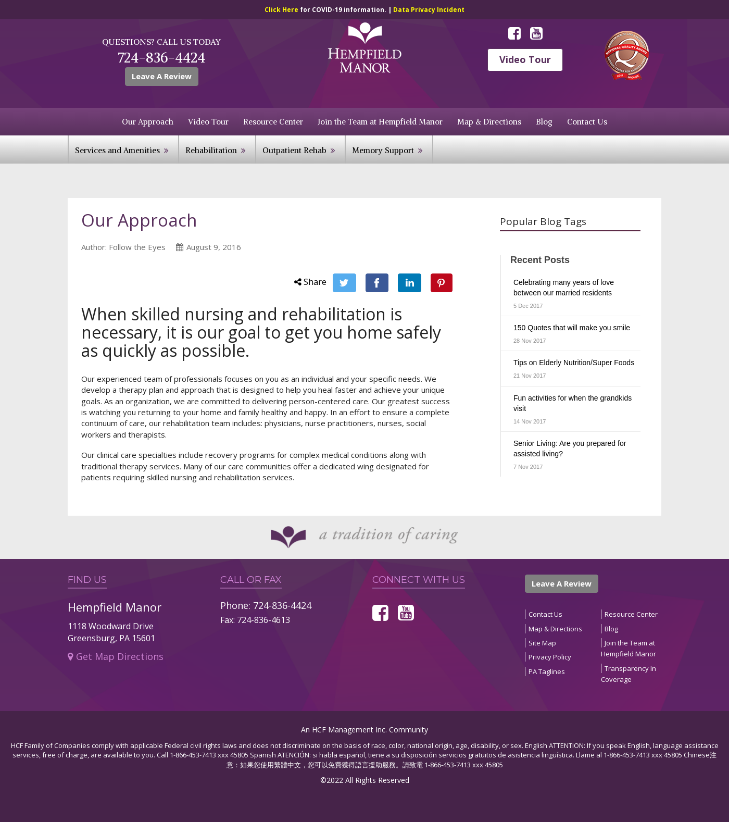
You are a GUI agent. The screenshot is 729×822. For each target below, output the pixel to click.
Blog (544, 122)
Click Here (282, 9)
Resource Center (273, 122)
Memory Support (383, 150)
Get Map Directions (116, 656)
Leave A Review (162, 76)
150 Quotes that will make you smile (571, 327)
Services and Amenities (117, 150)
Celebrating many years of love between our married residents (563, 287)
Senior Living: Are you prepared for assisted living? (569, 448)
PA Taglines (547, 671)
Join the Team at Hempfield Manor (380, 122)
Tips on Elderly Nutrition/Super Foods (573, 362)
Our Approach (147, 122)
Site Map (542, 642)
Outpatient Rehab (294, 150)
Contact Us (587, 122)
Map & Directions (489, 122)
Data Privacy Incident (428, 9)
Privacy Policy (550, 657)
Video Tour (525, 59)
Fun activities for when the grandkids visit (572, 403)
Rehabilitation (211, 150)
